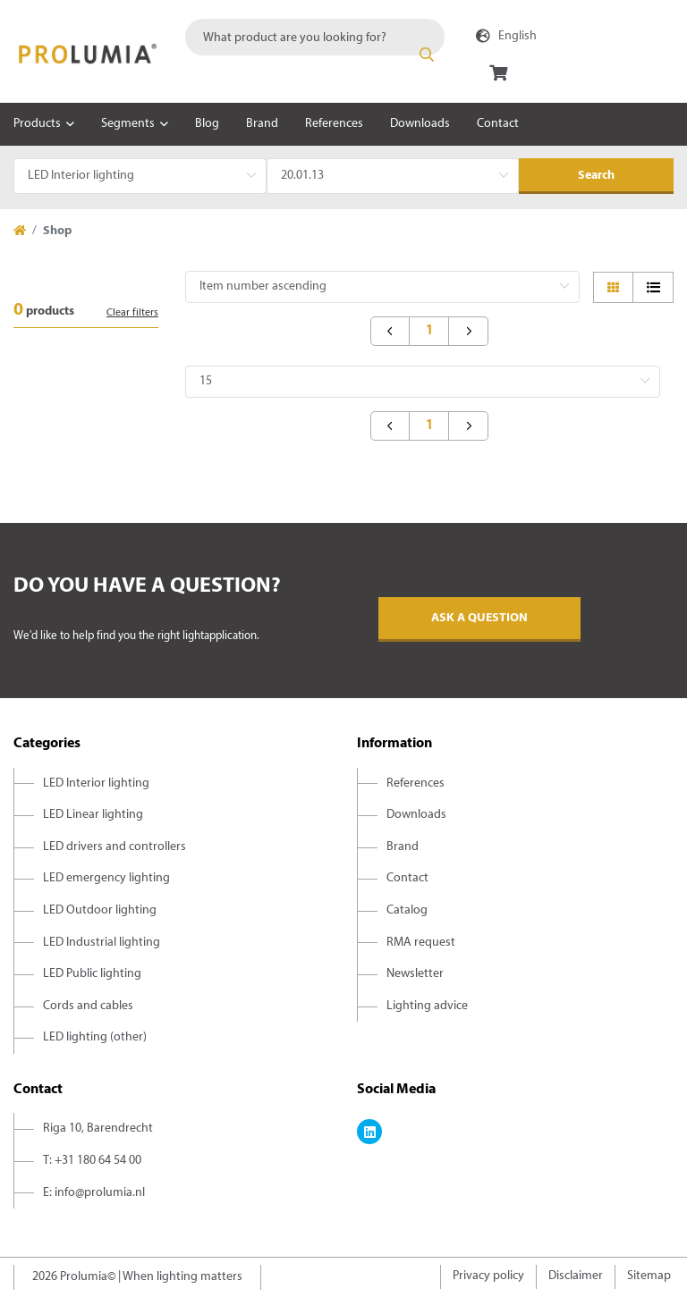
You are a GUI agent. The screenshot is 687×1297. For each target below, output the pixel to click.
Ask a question (479, 618)
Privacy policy (488, 1276)
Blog (207, 124)
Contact (498, 124)
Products (37, 124)
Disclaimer (575, 1276)
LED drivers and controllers (114, 847)
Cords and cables (88, 1006)
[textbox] (315, 37)
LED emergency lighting (106, 878)
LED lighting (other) (95, 1037)
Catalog (407, 910)
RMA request (420, 942)
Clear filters (132, 312)
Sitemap (649, 1276)
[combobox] (315, 37)
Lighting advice (427, 1006)
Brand (262, 124)
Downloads (420, 124)
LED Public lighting (92, 974)
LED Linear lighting (93, 814)
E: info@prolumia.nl (94, 1193)
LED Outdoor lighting (100, 910)
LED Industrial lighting (101, 942)
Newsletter (415, 974)
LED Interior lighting (96, 783)
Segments (128, 124)
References (334, 124)
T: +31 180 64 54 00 (92, 1160)
